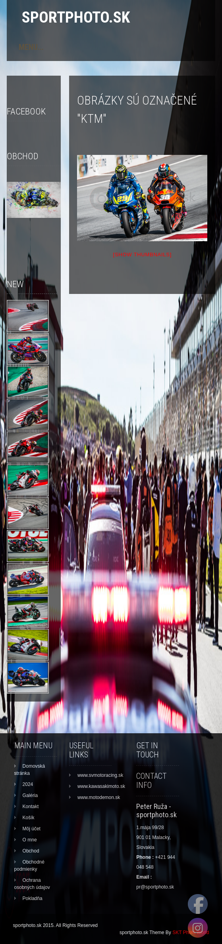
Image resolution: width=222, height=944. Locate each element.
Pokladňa (32, 898)
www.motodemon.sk (98, 797)
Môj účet (32, 828)
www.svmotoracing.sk (100, 775)
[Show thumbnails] (142, 254)
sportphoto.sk (76, 17)
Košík (29, 817)
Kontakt (31, 806)
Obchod (31, 851)
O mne (30, 840)
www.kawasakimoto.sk (101, 786)
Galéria (30, 795)
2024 (28, 784)
